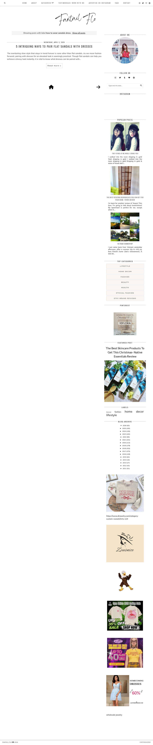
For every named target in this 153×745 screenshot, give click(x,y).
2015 (125, 457)
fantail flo (7, 742)
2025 (124, 428)
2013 (125, 463)
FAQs (117, 3)
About (34, 3)
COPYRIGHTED (145, 742)
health (125, 287)
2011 (125, 468)
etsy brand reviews (125, 298)
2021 (124, 440)
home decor (125, 271)
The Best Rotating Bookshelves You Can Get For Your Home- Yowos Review (125, 198)
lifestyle (125, 266)
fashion (125, 277)
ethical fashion (125, 293)
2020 (124, 443)
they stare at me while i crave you (125, 153)
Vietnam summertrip (125, 243)
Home (24, 3)
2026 (125, 425)
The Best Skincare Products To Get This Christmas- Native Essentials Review (125, 352)
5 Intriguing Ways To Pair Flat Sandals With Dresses (54, 46)
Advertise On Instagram (100, 3)
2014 (125, 460)
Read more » (54, 66)
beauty (125, 282)
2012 (125, 465)
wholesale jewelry (114, 715)
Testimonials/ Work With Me (71, 3)
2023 (124, 434)
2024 (124, 431)
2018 (124, 448)
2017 (124, 451)
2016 (124, 454)
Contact (127, 3)
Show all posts (78, 33)
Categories (46, 3)
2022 (125, 437)
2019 (124, 445)
